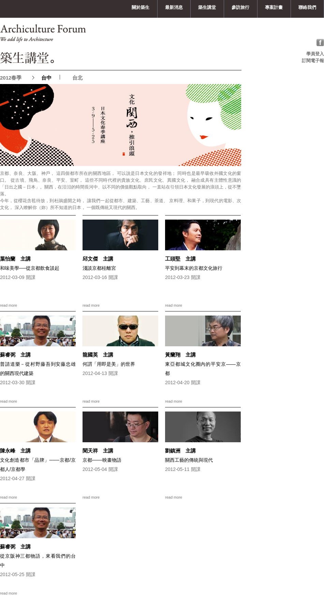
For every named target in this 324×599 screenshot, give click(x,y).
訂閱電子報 (313, 60)
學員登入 (315, 53)
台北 (77, 78)
